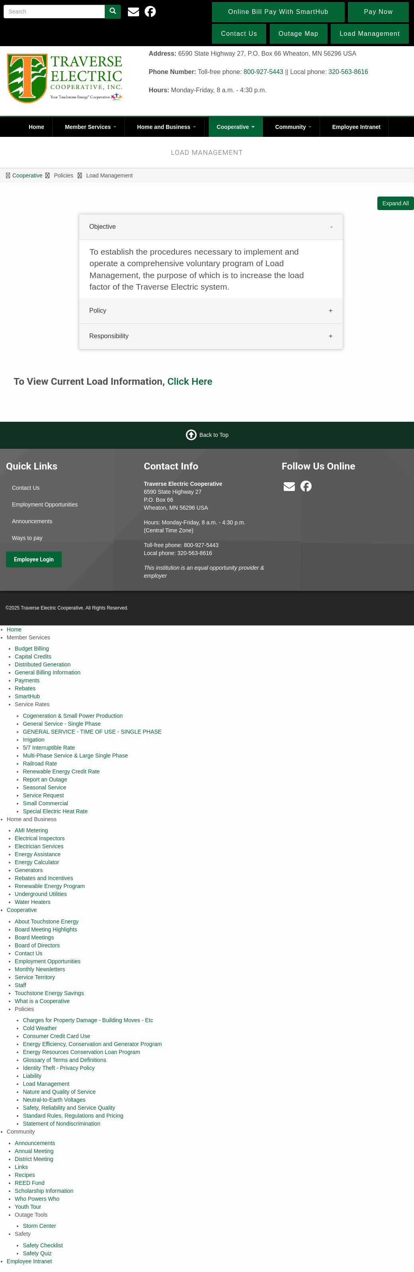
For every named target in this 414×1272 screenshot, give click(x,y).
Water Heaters (33, 902)
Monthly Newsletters (40, 969)
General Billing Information (47, 672)
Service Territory (35, 977)
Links (21, 1167)
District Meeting (34, 1159)
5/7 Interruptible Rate (49, 747)
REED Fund (30, 1183)
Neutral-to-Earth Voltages (54, 1100)
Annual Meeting (34, 1151)
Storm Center (39, 1226)
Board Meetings (34, 937)
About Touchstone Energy (46, 921)
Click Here (189, 381)
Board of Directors (37, 945)
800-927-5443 (263, 71)
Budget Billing (32, 648)
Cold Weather (40, 1028)
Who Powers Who (37, 1199)
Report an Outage (45, 779)
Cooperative (236, 127)
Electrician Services (39, 846)
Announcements (32, 521)
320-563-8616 (348, 71)
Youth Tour (28, 1207)
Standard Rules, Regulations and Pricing (73, 1115)
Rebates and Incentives (44, 878)
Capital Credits (33, 656)
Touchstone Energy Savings (49, 993)
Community (293, 127)
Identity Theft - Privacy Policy (58, 1068)
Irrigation (33, 739)
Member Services (90, 127)
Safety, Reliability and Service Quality (69, 1107)
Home (36, 127)
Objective (102, 226)
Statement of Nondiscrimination (61, 1123)
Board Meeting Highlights (46, 929)
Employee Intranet (356, 127)
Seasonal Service (44, 787)
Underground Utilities (41, 894)
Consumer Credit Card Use (56, 1036)
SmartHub (27, 696)
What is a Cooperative (42, 1001)
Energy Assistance (38, 854)
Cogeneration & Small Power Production (73, 716)
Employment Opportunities (45, 504)
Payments (27, 680)
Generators (29, 870)
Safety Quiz (37, 1253)
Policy (97, 311)
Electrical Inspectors (40, 838)
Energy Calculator (37, 862)
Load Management (46, 1084)
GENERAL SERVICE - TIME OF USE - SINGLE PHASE (92, 732)
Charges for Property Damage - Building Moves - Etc (88, 1020)
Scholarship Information (44, 1191)
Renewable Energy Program (50, 886)
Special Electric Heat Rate (55, 811)
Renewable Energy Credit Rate (61, 771)
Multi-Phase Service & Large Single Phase (75, 755)
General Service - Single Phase (61, 724)
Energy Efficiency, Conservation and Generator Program (92, 1044)
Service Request (43, 795)
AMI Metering (31, 830)
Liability (32, 1076)
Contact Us (25, 488)
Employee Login (34, 559)
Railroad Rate (40, 763)
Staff (20, 985)
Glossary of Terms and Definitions (64, 1060)
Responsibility (109, 336)
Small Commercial (45, 803)
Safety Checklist (43, 1245)
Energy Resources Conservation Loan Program (81, 1052)
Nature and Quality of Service (59, 1092)
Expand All (396, 203)
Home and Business (166, 127)
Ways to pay (27, 538)
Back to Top (214, 435)
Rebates (25, 688)
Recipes (25, 1175)
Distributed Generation (43, 664)
